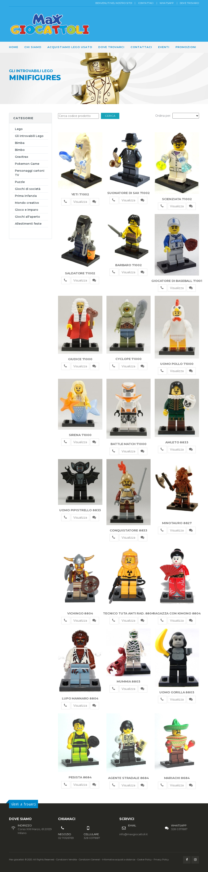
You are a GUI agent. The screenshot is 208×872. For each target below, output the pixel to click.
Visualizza (80, 202)
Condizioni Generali (89, 859)
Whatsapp (167, 3)
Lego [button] (19, 129)
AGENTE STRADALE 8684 (128, 778)
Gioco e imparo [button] (26, 210)
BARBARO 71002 (128, 265)
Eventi (163, 47)
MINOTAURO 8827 (177, 523)
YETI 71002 (80, 194)
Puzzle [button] (20, 182)
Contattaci (145, 3)
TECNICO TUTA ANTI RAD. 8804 (128, 613)
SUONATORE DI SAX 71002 (128, 193)
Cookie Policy (144, 859)
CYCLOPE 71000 (128, 359)
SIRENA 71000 (80, 435)
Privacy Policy (161, 859)
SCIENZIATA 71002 (177, 199)
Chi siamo (32, 47)
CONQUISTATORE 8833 (128, 530)
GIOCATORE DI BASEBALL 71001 (176, 281)
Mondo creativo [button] (27, 203)
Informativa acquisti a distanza (118, 859)
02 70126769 (66, 837)
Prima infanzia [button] (26, 196)
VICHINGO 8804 (80, 613)
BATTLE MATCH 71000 (128, 444)
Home (13, 47)
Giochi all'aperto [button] (27, 217)
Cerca (110, 115)
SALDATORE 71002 (80, 273)
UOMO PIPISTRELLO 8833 (80, 510)
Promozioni (186, 47)
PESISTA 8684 (80, 777)
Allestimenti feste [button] (28, 223)
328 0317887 (179, 829)
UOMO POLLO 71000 (176, 364)
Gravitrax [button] (21, 157)
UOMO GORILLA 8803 (176, 692)
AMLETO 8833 (176, 442)
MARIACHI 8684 (177, 778)
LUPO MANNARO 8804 (80, 698)
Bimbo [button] (20, 150)
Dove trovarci (189, 3)
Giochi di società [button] (27, 189)
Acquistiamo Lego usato (69, 47)
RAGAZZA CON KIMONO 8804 (177, 613)
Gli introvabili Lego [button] (29, 136)
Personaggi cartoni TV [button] (29, 173)
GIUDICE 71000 (80, 359)
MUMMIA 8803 (128, 681)
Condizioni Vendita (66, 859)
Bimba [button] (20, 143)
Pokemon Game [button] (27, 164)
